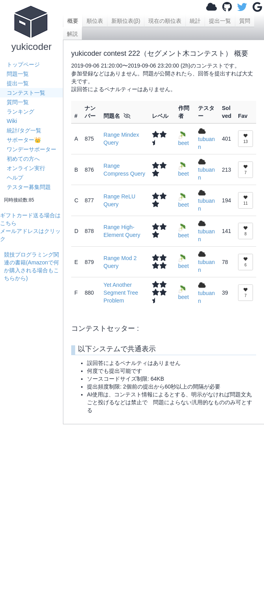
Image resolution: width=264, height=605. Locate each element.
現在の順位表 (164, 21)
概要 (72, 21)
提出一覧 (18, 83)
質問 (244, 21)
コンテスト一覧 (26, 93)
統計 (195, 21)
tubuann (206, 139)
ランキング (20, 111)
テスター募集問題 (29, 187)
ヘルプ (15, 177)
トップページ (23, 64)
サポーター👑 (24, 140)
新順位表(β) (125, 21)
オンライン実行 (26, 168)
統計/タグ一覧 (24, 130)
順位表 (95, 21)
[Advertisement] (33, 400)
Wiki (12, 121)
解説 (72, 34)
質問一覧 (18, 102)
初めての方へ (23, 159)
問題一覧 (18, 74)
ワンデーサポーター (31, 149)
